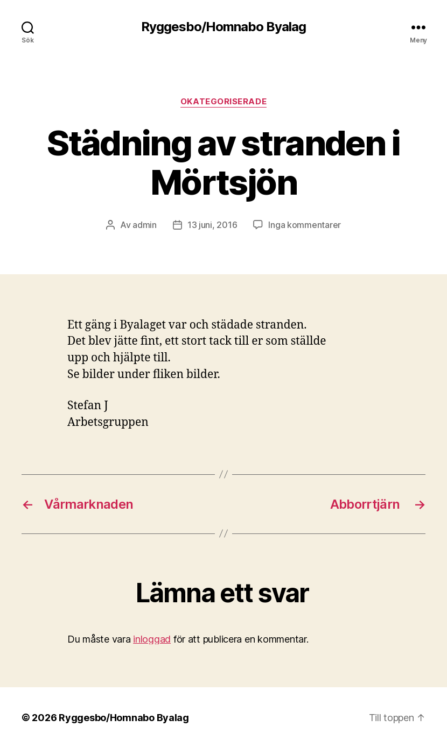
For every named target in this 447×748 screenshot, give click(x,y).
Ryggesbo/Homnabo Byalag (223, 26)
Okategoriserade (223, 101)
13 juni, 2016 (212, 224)
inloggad (152, 639)
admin (144, 224)
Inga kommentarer (304, 224)
